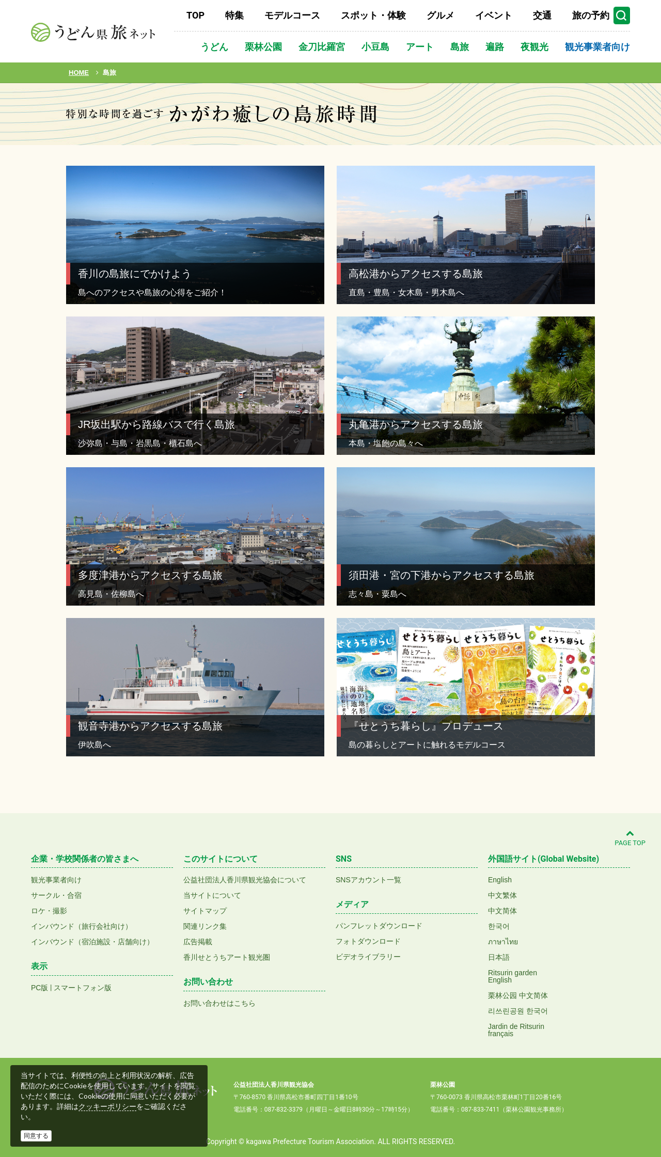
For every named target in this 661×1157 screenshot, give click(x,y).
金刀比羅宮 (321, 46)
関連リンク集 (205, 926)
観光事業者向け (597, 46)
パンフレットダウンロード (379, 926)
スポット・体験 (373, 15)
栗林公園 (263, 46)
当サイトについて (212, 895)
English (500, 880)
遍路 (494, 46)
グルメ (440, 15)
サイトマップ (205, 911)
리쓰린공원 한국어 (518, 1011)
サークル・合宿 (56, 895)
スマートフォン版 (83, 988)
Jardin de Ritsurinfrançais (516, 1030)
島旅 (459, 46)
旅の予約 (590, 15)
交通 (542, 15)
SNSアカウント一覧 (368, 880)
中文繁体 (502, 895)
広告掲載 (197, 942)
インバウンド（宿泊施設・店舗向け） (92, 942)
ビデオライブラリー (368, 957)
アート (420, 46)
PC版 (39, 988)
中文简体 (502, 911)
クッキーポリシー (107, 1106)
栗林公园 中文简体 (518, 995)
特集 (234, 15)
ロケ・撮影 (49, 911)
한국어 (499, 926)
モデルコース (292, 15)
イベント (493, 15)
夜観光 (534, 46)
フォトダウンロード (368, 941)
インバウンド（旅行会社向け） (81, 926)
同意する (36, 1135)
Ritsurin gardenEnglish (512, 976)
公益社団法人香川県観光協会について (244, 880)
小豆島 (375, 46)
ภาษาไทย (503, 942)
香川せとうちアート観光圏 (226, 957)
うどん (214, 46)
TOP (195, 15)
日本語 (499, 957)
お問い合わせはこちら (219, 1003)
